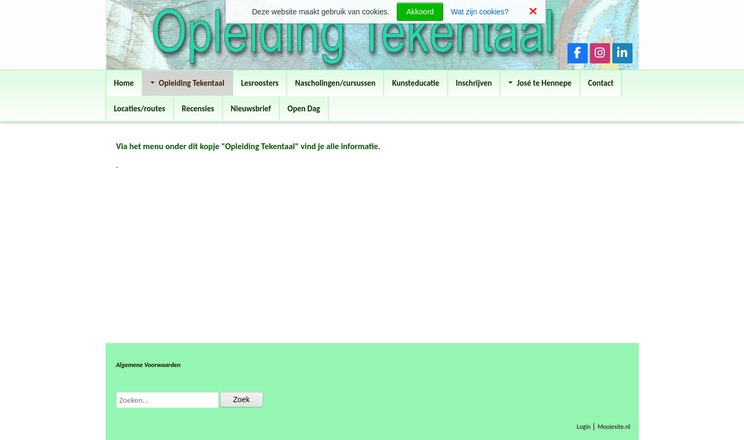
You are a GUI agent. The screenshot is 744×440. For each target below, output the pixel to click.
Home (124, 83)
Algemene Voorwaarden (148, 365)
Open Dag (303, 108)
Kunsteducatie (415, 83)
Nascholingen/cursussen (335, 83)
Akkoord (420, 11)
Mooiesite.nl (613, 426)
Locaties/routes (139, 108)
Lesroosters (260, 83)
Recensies (198, 108)
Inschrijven (474, 83)
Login (583, 426)
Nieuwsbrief (251, 108)
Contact (601, 83)
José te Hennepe (539, 83)
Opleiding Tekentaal (187, 83)
